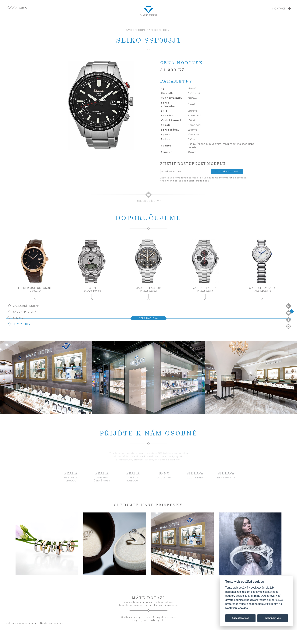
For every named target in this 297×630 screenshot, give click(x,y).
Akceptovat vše (240, 618)
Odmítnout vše (272, 618)
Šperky (18, 317)
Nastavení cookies (236, 608)
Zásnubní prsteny (26, 306)
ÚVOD (130, 30)
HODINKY (142, 30)
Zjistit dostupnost (226, 171)
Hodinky (22, 324)
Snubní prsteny (24, 311)
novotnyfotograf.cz (155, 619)
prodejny (172, 604)
